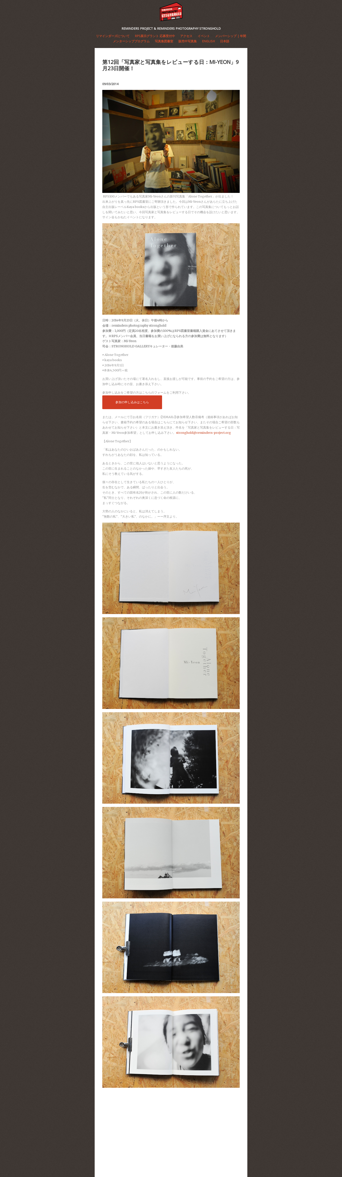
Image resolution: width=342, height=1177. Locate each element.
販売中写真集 (187, 41)
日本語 (224, 41)
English (208, 41)
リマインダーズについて (113, 36)
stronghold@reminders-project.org (203, 433)
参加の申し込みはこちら (132, 402)
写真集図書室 (164, 41)
